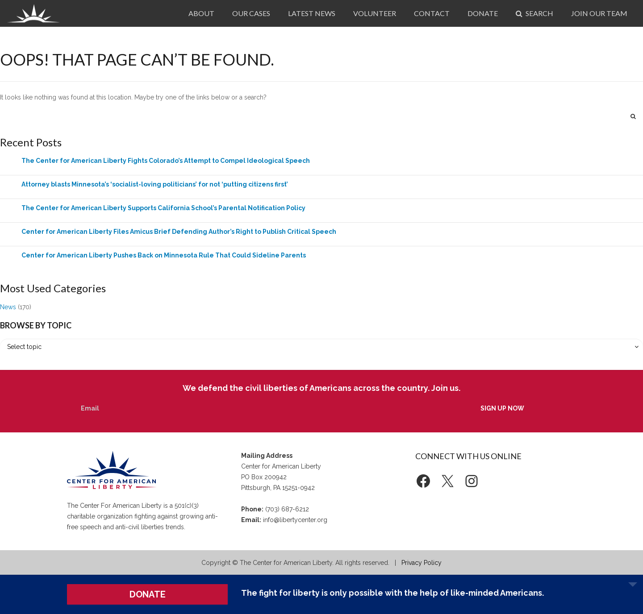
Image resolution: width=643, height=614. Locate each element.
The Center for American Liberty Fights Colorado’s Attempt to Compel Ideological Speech (165, 160)
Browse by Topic (35, 325)
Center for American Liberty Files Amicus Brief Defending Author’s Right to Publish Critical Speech (178, 231)
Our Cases (251, 13)
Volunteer (374, 13)
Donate (483, 13)
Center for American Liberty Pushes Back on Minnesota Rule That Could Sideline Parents (163, 255)
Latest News (311, 13)
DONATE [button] (147, 594)
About (201, 13)
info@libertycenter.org (295, 519)
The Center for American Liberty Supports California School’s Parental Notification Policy (163, 208)
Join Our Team (599, 13)
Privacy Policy (421, 562)
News (8, 307)
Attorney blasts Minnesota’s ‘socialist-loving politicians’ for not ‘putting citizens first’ (154, 184)
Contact (432, 13)
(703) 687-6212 (287, 509)
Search (534, 13)
